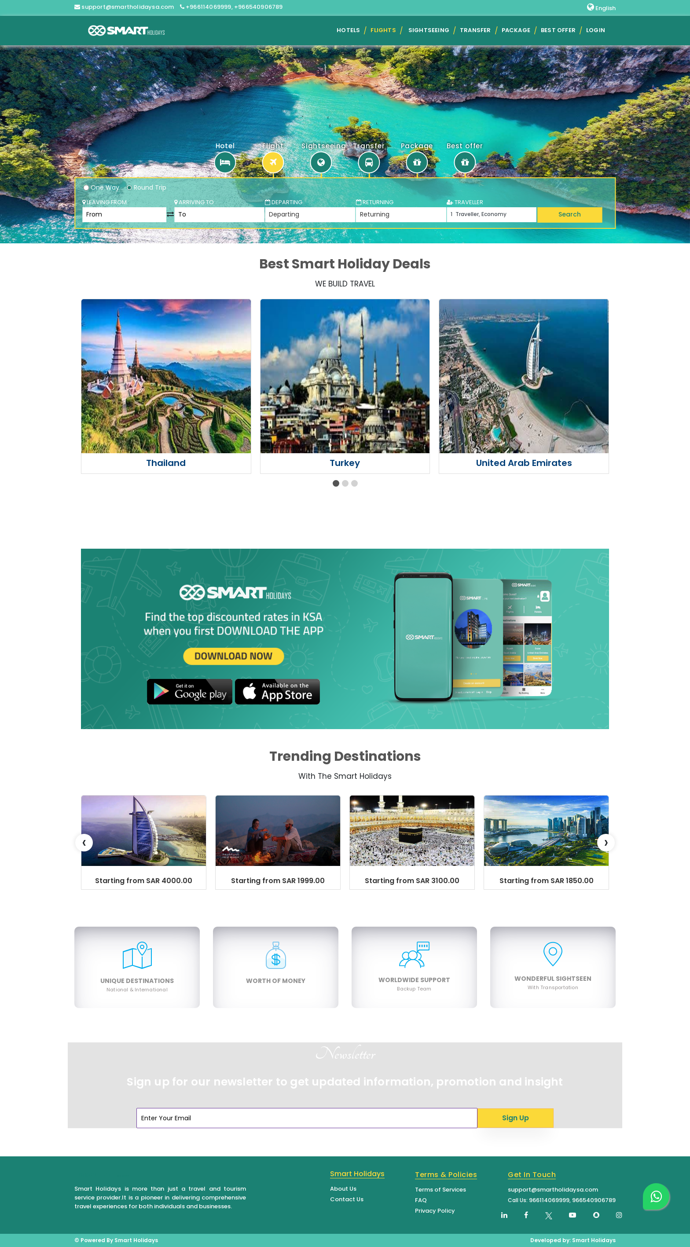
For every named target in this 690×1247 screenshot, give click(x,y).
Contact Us (346, 1199)
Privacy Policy (435, 1211)
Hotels (348, 30)
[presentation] (84, 842)
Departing (283, 202)
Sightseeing (428, 30)
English (601, 7)
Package (516, 30)
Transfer (475, 30)
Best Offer (558, 30)
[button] (336, 483)
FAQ (421, 1200)
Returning (374, 202)
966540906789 (594, 1200)
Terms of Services (440, 1189)
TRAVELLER (465, 202)
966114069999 (549, 1200)
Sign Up (515, 1118)
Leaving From (104, 202)
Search (569, 214)
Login (595, 30)
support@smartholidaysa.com (553, 1189)
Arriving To (194, 202)
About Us (343, 1189)
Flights (383, 30)
